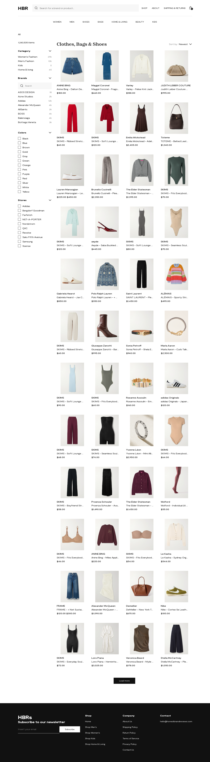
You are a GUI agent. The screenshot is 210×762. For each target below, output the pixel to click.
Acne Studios (25, 96)
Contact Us (128, 750)
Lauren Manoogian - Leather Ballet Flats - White (70, 193)
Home (88, 721)
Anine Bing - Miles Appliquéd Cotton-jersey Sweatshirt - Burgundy (105, 557)
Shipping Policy (130, 727)
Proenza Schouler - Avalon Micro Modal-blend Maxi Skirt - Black (105, 505)
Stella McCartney (171, 658)
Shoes (86, 22)
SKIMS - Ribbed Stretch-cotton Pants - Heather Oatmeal (70, 349)
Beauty (140, 22)
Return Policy (129, 733)
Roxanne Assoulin (136, 397)
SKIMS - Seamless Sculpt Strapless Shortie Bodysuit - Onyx (105, 453)
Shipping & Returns (175, 8)
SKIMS (60, 137)
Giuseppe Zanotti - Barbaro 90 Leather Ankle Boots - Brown (105, 349)
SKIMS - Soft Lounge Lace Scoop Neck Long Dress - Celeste (70, 401)
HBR (23, 8)
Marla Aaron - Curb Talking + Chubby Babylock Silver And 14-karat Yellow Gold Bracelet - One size (174, 349)
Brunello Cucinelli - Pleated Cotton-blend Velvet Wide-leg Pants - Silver (105, 193)
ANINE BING (63, 85)
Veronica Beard (135, 658)
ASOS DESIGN (26, 92)
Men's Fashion (26, 61)
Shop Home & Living (95, 744)
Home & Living (119, 22)
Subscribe (70, 729)
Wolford (165, 501)
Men (72, 22)
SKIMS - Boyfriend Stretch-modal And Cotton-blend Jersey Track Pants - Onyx (70, 505)
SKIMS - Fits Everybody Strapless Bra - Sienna (140, 557)
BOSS (21, 113)
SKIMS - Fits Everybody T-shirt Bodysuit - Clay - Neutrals (174, 453)
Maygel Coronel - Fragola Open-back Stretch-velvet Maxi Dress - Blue (105, 89)
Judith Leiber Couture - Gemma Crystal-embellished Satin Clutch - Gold (174, 89)
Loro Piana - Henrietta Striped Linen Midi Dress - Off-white (105, 661)
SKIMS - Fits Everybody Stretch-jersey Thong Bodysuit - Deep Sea (174, 193)
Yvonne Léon (133, 449)
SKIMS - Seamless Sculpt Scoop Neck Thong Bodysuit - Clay (174, 245)
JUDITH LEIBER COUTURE (176, 85)
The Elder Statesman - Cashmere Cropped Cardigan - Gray (140, 193)
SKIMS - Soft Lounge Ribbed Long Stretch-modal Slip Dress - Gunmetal (140, 245)
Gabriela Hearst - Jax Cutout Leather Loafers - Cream (70, 297)
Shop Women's (92, 733)
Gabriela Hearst (66, 293)
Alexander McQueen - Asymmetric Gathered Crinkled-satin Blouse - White (105, 609)
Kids (154, 22)
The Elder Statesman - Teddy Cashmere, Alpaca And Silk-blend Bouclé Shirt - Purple (140, 505)
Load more (124, 681)
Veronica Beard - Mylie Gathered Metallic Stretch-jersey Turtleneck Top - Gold (140, 661)
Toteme (165, 137)
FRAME (61, 605)
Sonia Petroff (133, 345)
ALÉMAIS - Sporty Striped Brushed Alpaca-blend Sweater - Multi (174, 297)
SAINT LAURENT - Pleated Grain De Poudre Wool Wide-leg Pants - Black (140, 297)
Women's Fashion (27, 56)
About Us (127, 721)
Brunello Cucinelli (101, 189)
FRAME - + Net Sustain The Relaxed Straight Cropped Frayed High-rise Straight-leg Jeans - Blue (70, 609)
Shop (144, 8)
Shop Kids (90, 738)
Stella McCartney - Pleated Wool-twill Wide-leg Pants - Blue (174, 661)
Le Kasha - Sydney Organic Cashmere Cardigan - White (174, 557)
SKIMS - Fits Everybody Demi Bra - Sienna (70, 557)
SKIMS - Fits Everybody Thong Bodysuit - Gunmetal (105, 401)
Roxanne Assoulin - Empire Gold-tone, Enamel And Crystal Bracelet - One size (140, 401)
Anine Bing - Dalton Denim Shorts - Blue (70, 89)
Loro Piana (97, 658)
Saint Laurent (134, 293)
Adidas (22, 100)
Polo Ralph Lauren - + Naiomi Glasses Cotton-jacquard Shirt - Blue (105, 297)
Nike (163, 605)
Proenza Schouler (101, 501)
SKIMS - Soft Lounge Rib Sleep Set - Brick (105, 141)
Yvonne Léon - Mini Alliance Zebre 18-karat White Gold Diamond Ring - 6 (140, 453)
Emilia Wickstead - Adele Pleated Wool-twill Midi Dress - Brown (140, 141)
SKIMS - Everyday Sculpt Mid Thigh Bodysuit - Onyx (70, 661)
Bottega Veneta (27, 122)
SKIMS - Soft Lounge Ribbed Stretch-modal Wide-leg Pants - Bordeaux (70, 453)
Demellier (131, 605)
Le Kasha (166, 553)
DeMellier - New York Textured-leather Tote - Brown (140, 609)
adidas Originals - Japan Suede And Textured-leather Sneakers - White (174, 401)
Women (57, 22)
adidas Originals (170, 397)
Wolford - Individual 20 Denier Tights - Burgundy (174, 505)
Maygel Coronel (100, 85)
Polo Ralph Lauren (101, 293)
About (155, 8)
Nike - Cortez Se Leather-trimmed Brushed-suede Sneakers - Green (174, 609)
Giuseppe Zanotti (101, 345)
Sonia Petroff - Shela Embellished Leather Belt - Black (140, 349)
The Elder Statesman (138, 189)
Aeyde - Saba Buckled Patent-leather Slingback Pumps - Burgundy (105, 245)
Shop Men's (91, 727)
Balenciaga (24, 118)
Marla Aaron (168, 345)
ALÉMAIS (166, 293)
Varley (129, 85)
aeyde (94, 241)
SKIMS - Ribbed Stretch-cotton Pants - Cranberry (70, 141)
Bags (100, 22)
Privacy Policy (130, 744)
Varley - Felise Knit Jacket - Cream (140, 89)
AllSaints (22, 109)
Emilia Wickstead (135, 137)
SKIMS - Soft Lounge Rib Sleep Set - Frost (70, 245)
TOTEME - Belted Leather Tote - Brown (174, 141)
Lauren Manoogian (67, 189)
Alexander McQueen (29, 105)
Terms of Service (131, 738)
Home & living (25, 69)
